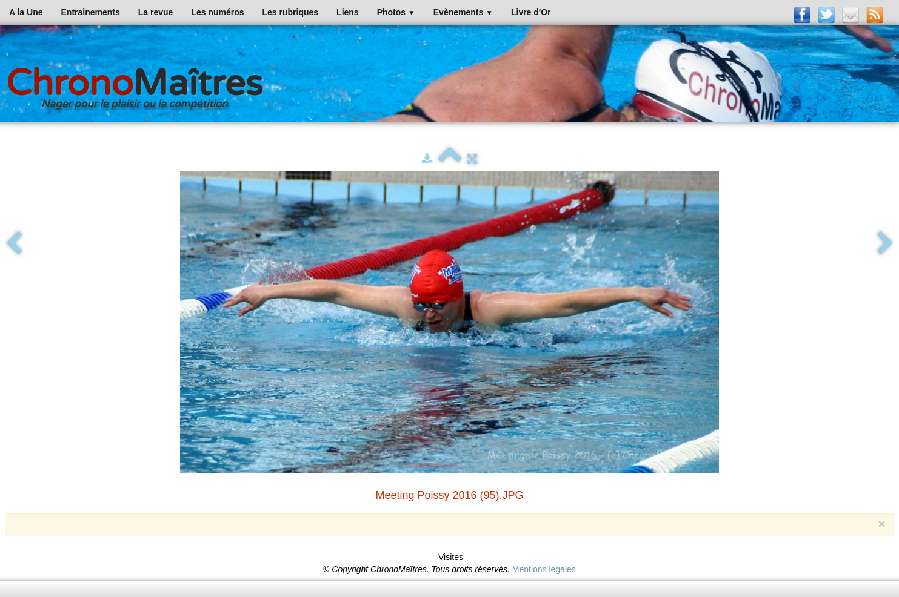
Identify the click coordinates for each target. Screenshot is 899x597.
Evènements (463, 12)
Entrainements (90, 12)
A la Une (26, 12)
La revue (155, 12)
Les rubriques (290, 12)
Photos (396, 12)
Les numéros (217, 12)
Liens (347, 12)
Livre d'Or (531, 12)
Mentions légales (544, 569)
